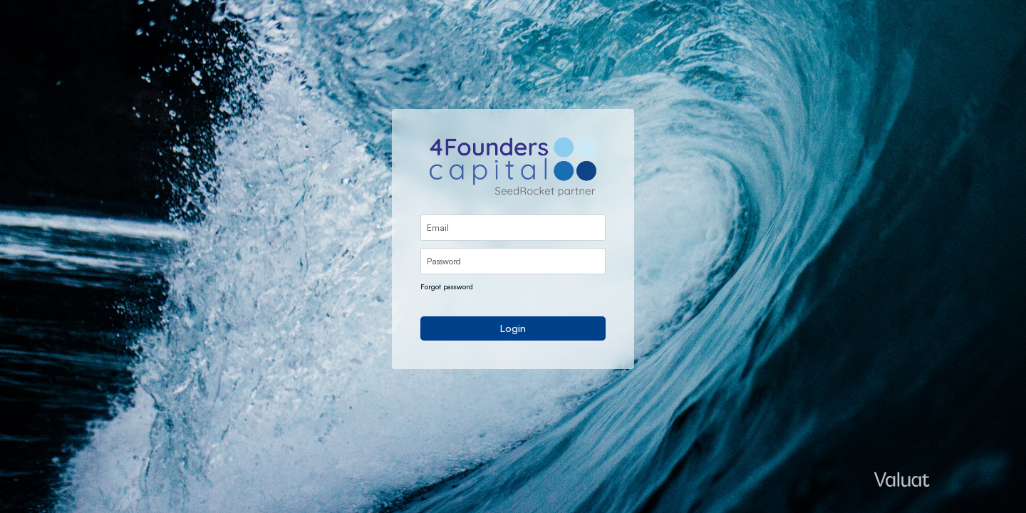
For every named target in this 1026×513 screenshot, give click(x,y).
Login (513, 328)
